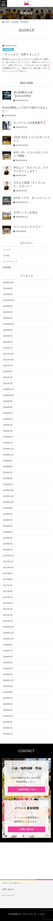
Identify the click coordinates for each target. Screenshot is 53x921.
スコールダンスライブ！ (28, 226)
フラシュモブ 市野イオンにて (21, 54)
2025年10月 (8, 282)
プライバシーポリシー (12, 883)
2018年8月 (8, 514)
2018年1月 (8, 550)
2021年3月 (8, 377)
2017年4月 (8, 603)
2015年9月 (8, 686)
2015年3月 (8, 722)
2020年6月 (8, 413)
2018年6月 (8, 526)
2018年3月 (8, 538)
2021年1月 (8, 383)
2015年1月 (8, 734)
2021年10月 (8, 359)
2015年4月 (8, 716)
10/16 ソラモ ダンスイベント (31, 197)
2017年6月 (8, 591)
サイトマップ (8, 895)
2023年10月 (8, 300)
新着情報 (8, 50)
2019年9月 (8, 461)
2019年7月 (8, 472)
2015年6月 (8, 704)
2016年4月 (8, 662)
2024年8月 (8, 288)
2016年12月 (8, 627)
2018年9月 (8, 508)
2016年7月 (8, 651)
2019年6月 (8, 478)
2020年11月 (8, 389)
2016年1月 (8, 674)
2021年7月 (8, 365)
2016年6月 (8, 656)
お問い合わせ (26, 829)
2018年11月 (8, 496)
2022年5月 (8, 342)
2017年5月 (8, 597)
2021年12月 (8, 354)
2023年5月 (8, 312)
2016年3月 (8, 668)
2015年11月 (8, 680)
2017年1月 (8, 621)
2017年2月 (8, 615)
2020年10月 (8, 395)
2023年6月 (8, 306)
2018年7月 (8, 520)
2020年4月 (8, 425)
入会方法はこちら (27, 789)
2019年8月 (8, 466)
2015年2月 (8, 728)
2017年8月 (8, 579)
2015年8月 (8, 692)
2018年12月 (8, 490)
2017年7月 (8, 585)
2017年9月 (8, 573)
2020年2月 (8, 437)
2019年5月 (8, 484)
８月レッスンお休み (25, 212)
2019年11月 (8, 455)
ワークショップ (10, 261)
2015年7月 (8, 698)
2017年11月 (8, 561)
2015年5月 (8, 710)
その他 (6, 255)
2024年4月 (8, 294)
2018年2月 (8, 544)
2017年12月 (8, 555)
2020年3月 (8, 431)
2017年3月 (8, 609)
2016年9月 (8, 645)
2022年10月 (8, 324)
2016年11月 (8, 633)
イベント (7, 249)
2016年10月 (8, 639)
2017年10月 (8, 567)
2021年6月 (8, 371)
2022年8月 (8, 330)
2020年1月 (8, 443)
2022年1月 (8, 348)
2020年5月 (8, 419)
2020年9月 (8, 401)
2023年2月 (8, 318)
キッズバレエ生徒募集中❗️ (29, 122)
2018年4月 (8, 532)
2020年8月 (8, 407)
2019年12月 (8, 449)
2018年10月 (8, 502)
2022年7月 (8, 336)
